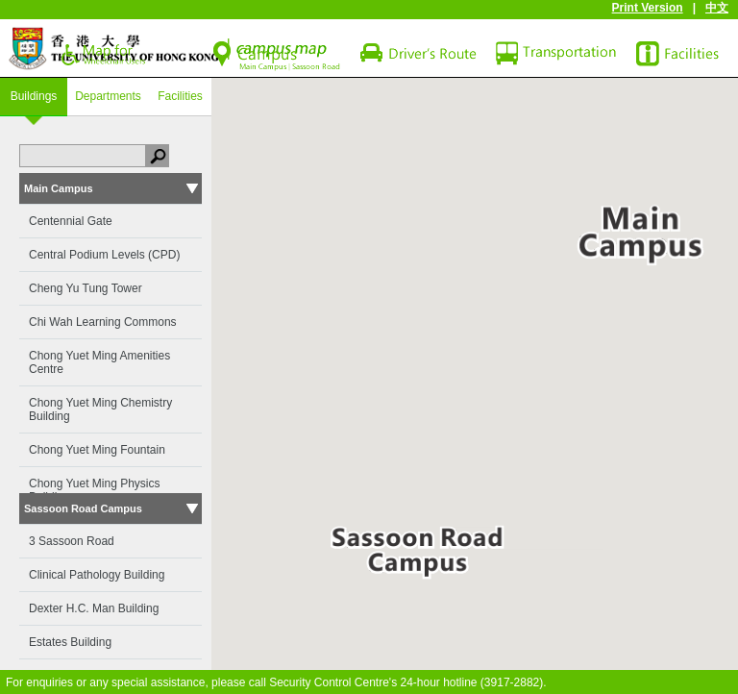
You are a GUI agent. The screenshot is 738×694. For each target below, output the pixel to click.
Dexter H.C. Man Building (94, 608)
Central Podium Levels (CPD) (104, 254)
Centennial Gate (70, 221)
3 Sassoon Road (71, 541)
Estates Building (70, 642)
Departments (108, 96)
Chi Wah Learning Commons (103, 322)
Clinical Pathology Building (96, 575)
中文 (716, 7)
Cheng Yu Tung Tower (85, 288)
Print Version (647, 7)
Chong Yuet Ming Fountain (97, 450)
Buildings (34, 96)
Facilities (180, 96)
